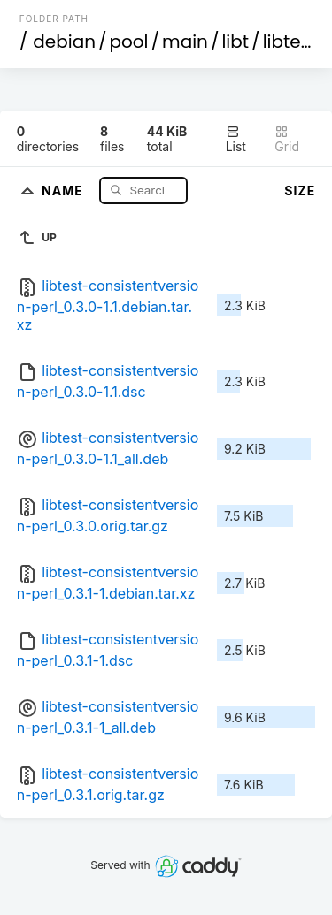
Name (64, 189)
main (185, 41)
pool (129, 41)
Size (299, 190)
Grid (286, 139)
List (236, 139)
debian (64, 41)
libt (235, 41)
